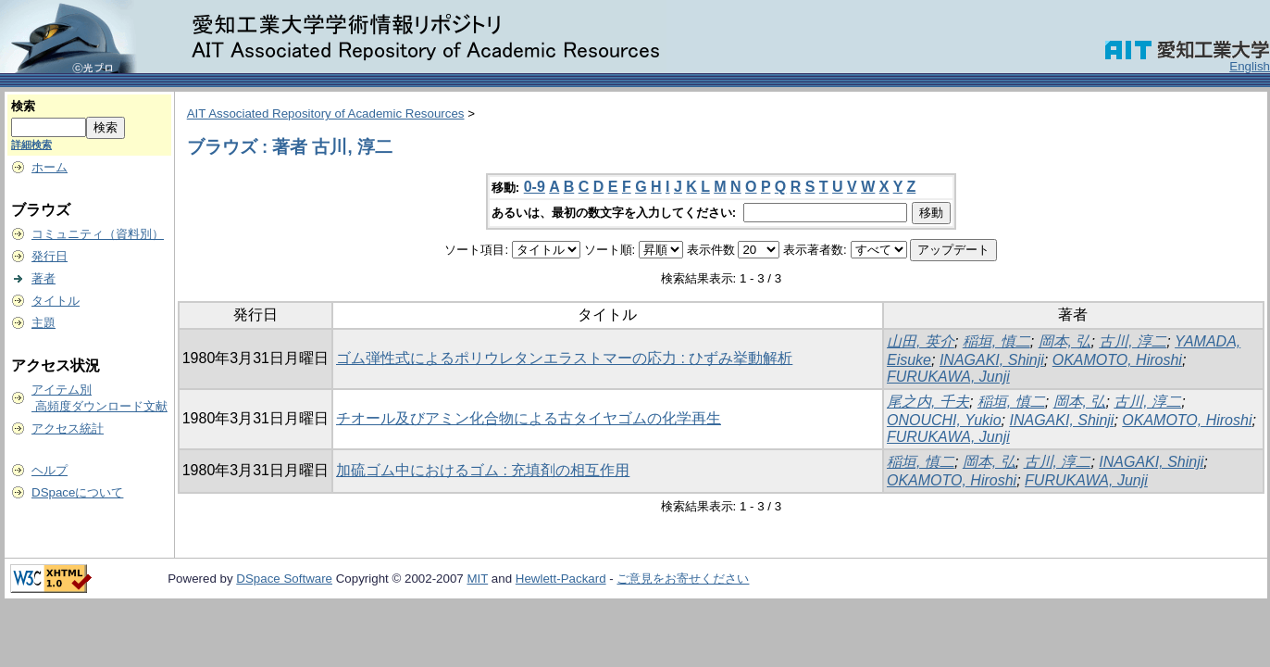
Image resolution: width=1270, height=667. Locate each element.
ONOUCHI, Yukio (944, 420)
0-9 (534, 187)
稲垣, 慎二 (996, 341)
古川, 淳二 (1132, 341)
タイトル (55, 301)
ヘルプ (49, 470)
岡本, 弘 (1065, 341)
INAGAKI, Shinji (992, 360)
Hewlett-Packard (561, 578)
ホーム (49, 167)
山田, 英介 (920, 341)
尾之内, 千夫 (928, 401)
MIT (477, 578)
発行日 (49, 256)
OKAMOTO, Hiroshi (1117, 360)
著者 (43, 278)
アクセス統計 (67, 428)
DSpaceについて (77, 492)
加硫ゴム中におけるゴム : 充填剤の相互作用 (482, 470)
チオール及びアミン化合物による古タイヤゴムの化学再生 (528, 418)
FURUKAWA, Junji (948, 376)
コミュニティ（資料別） (97, 234)
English (1249, 66)
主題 (43, 323)
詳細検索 (31, 144)
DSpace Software (284, 578)
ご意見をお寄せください (682, 578)
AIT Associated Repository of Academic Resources (326, 113)
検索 (23, 106)
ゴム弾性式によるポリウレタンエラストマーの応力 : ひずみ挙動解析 (564, 358)
